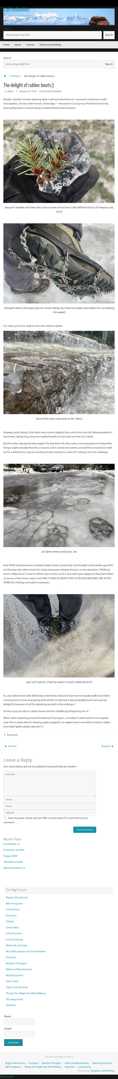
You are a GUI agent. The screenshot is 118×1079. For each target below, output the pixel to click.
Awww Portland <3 (14, 868)
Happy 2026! (10, 856)
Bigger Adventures (17, 897)
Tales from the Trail (17, 987)
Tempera (95, 1070)
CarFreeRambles (17, 10)
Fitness (10, 921)
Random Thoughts (16, 963)
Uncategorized (14, 999)
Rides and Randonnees (19, 969)
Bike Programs (14, 903)
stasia (10, 91)
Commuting (13, 909)
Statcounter (7, 1076)
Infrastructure (14, 933)
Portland (15, 76)
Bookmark (12, 735)
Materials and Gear (17, 945)
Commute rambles (13, 850)
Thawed (107, 746)
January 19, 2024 (28, 91)
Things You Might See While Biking (26, 993)
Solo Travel (12, 981)
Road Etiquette (14, 975)
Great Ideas (12, 927)
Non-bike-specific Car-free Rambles (26, 951)
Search (7, 29)
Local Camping (14, 939)
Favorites (11, 915)
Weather (57, 91)
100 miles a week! (13, 862)
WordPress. (109, 1070)
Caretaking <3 (11, 844)
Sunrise (11, 746)
